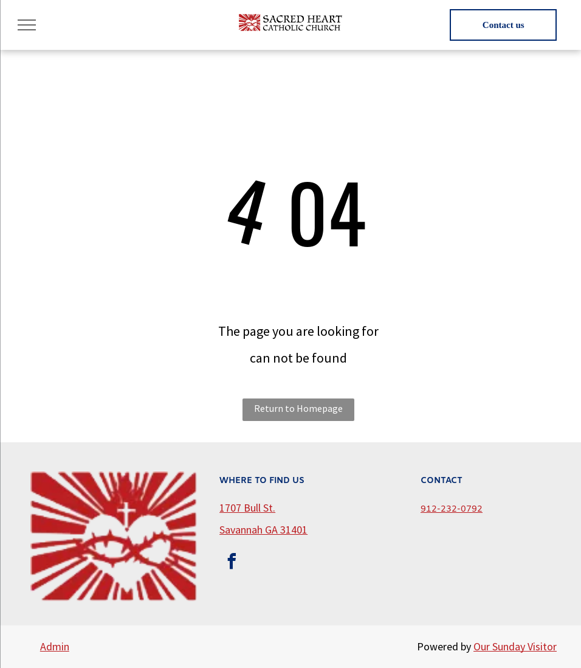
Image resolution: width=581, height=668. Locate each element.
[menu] (27, 25)
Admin (54, 646)
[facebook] (231, 563)
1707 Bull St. (247, 508)
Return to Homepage (298, 408)
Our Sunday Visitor (515, 646)
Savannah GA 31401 (263, 530)
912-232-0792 (452, 509)
